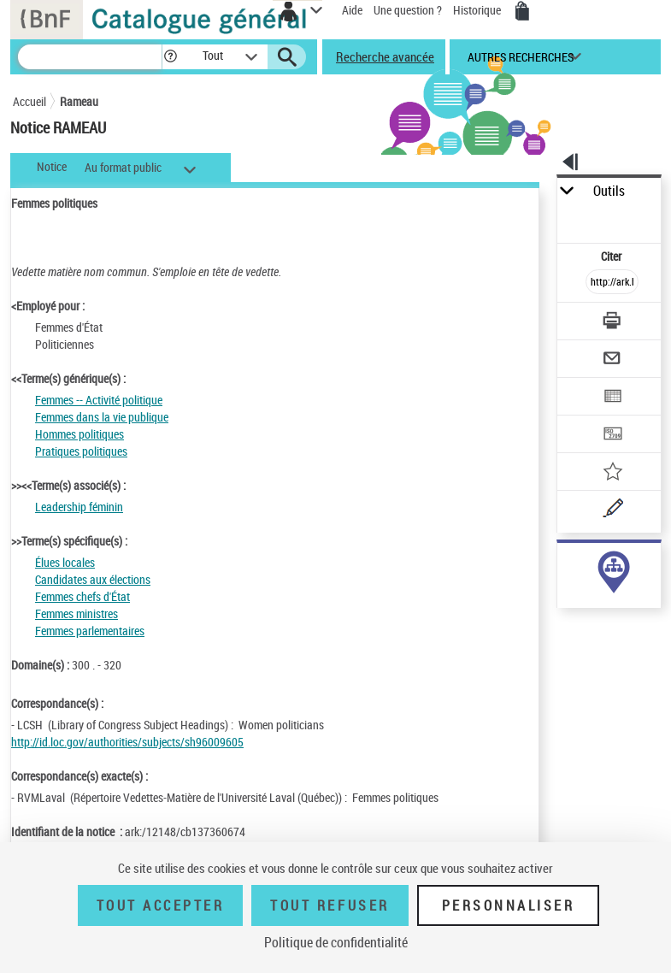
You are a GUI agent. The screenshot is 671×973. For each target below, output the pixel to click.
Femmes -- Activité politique (98, 400)
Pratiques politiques (81, 451)
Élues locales (65, 562)
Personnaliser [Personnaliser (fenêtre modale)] (508, 905)
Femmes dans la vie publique (101, 417)
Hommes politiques (79, 434)
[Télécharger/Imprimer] (612, 322)
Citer (612, 256)
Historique (478, 10)
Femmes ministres (76, 613)
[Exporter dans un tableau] (612, 398)
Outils (609, 191)
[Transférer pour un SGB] (612, 435)
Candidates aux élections (92, 579)
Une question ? (408, 10)
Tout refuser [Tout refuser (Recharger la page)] (329, 905)
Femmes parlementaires (89, 630)
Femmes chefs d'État (82, 596)
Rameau (79, 101)
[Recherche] (90, 56)
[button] (170, 56)
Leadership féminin (79, 506)
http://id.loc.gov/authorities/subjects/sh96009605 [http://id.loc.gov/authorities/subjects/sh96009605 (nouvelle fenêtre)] (127, 742)
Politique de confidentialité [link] (336, 942)
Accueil (29, 101)
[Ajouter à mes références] (612, 473)
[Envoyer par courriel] (612, 360)
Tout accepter (161, 905)
